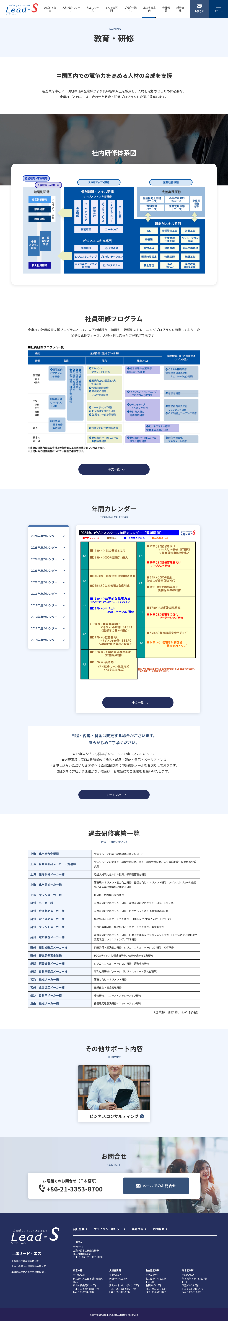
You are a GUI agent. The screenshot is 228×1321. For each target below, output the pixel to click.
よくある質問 (111, 9)
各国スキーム (92, 9)
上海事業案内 (149, 9)
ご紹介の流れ (130, 9)
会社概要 (166, 9)
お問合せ (158, 1229)
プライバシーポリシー (108, 1229)
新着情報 (180, 9)
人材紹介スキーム (71, 9)
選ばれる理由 (50, 9)
